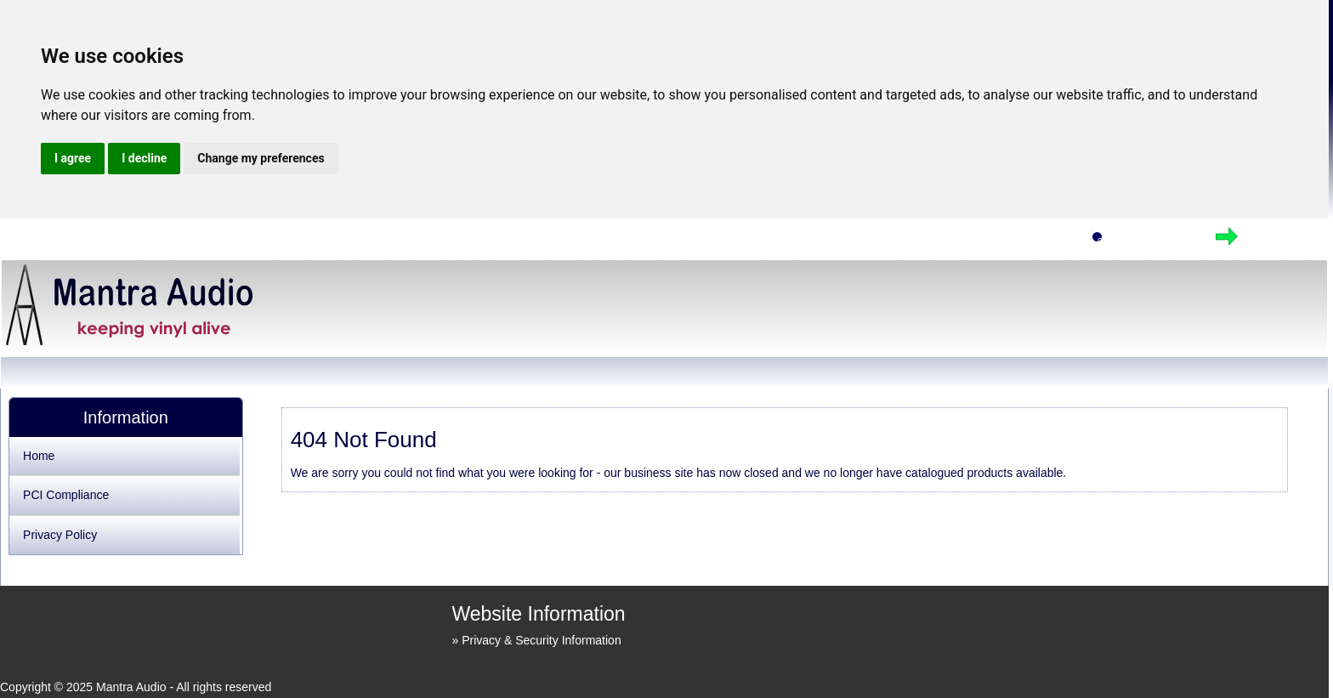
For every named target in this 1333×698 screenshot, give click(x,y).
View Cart (1154, 241)
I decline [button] (144, 158)
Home (1037, 241)
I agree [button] (72, 158)
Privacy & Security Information (541, 640)
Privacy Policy (60, 535)
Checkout (1284, 241)
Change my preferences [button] (260, 158)
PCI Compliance (66, 495)
